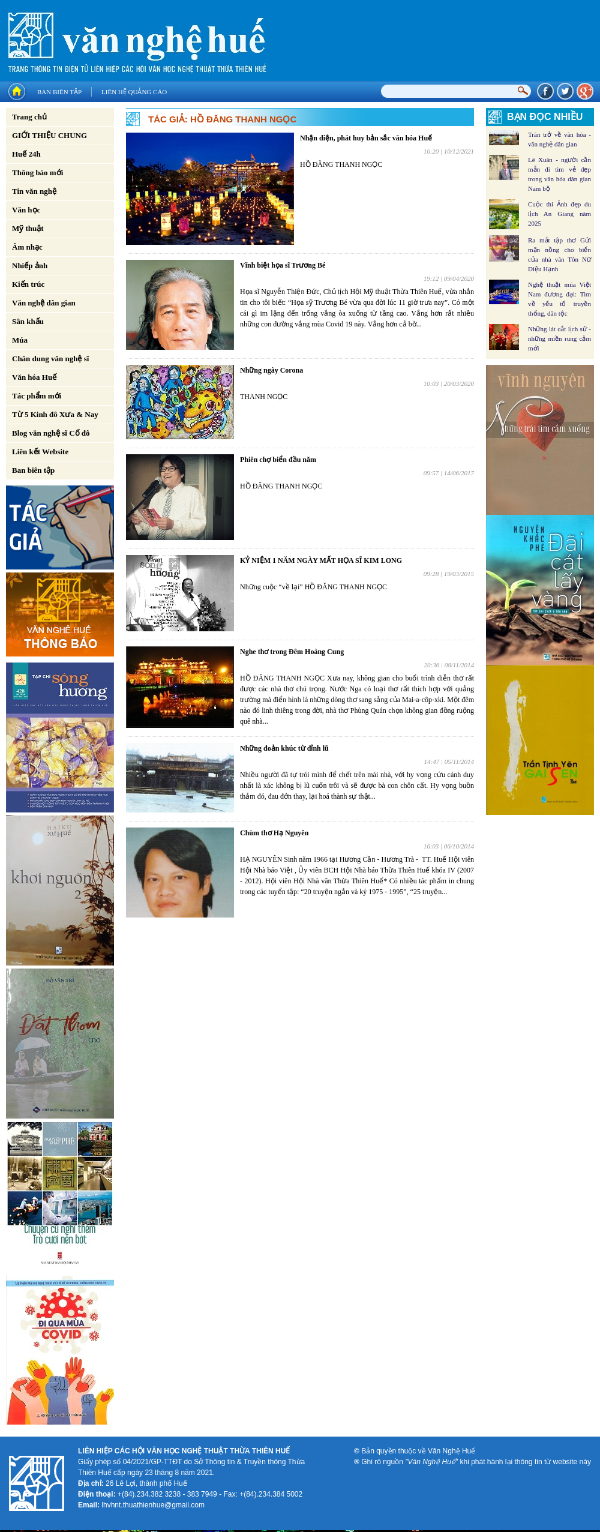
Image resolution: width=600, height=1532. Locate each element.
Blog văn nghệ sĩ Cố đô (51, 432)
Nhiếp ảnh (29, 265)
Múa (20, 339)
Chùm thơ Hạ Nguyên (274, 833)
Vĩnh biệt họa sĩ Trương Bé (282, 265)
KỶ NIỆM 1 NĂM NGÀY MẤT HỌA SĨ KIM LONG (321, 560)
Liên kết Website (40, 451)
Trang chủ (29, 116)
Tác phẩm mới (36, 395)
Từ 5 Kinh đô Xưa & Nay (55, 414)
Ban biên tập (59, 91)
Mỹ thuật (28, 228)
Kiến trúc (28, 284)
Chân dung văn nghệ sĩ (50, 358)
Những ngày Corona (271, 370)
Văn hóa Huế (34, 377)
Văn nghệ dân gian (44, 302)
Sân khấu (28, 321)
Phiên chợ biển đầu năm (278, 459)
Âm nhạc (27, 246)
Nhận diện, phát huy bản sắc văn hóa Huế (366, 138)
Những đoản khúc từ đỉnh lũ (284, 748)
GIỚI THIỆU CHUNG (49, 135)
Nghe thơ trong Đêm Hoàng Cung (292, 651)
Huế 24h (26, 153)
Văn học (26, 209)
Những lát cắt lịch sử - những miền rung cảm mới (559, 338)
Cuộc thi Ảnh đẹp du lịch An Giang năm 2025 (559, 213)
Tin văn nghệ (34, 191)
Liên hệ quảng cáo (134, 91)
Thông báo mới (37, 172)
